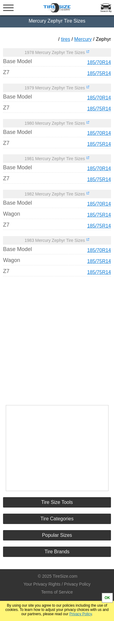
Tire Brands (56, 551)
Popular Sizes (57, 535)
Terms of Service (57, 592)
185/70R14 (99, 62)
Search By (106, 11)
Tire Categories (57, 518)
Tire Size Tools (57, 502)
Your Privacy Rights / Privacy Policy (56, 584)
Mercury (83, 39)
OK (107, 598)
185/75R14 (99, 73)
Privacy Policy (80, 614)
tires (65, 39)
